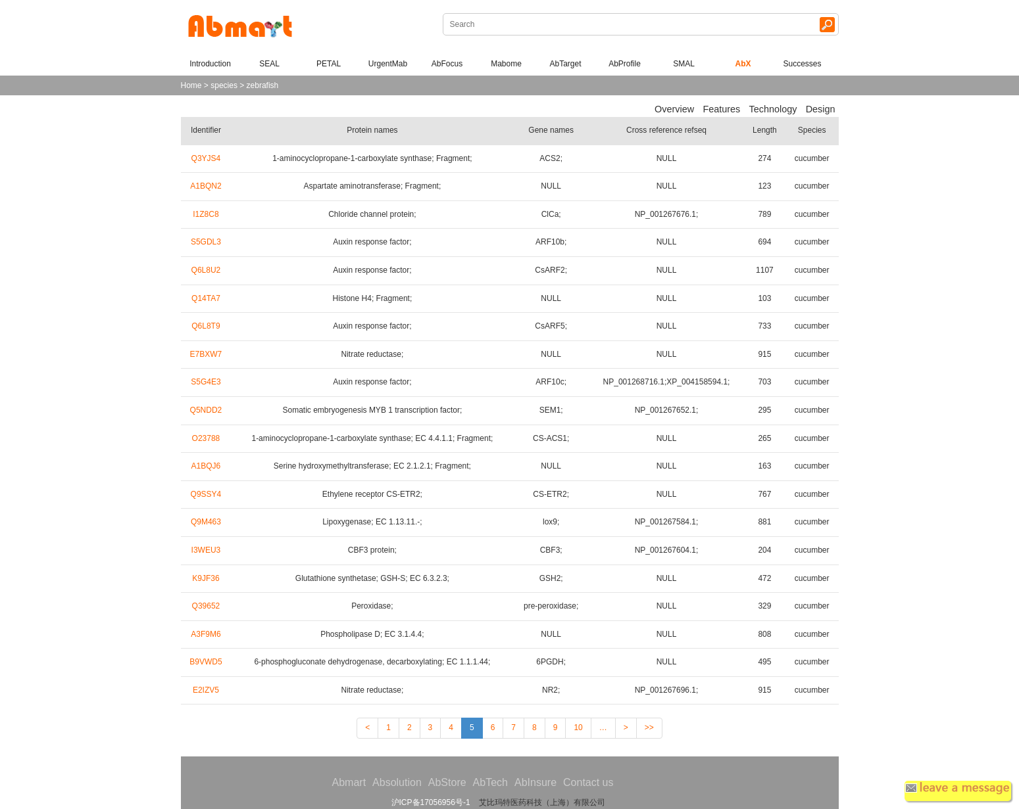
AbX (743, 63)
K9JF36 (205, 578)
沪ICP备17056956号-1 (430, 802)
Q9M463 (206, 521)
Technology (773, 109)
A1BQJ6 (206, 466)
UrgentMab (387, 63)
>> (649, 727)
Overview (674, 109)
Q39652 (206, 606)
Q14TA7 (205, 298)
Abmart (349, 782)
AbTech (490, 782)
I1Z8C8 (205, 214)
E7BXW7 (206, 354)
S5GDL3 (206, 241)
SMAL (684, 63)
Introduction (210, 63)
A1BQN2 (205, 186)
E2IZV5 (206, 690)
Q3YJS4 (206, 158)
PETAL (328, 63)
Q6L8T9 (205, 326)
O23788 (206, 438)
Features (721, 109)
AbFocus (447, 63)
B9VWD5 (205, 661)
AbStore (447, 782)
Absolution (397, 782)
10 (578, 727)
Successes (802, 63)
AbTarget (565, 63)
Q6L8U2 (206, 270)
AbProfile (625, 63)
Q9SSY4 (206, 494)
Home (191, 85)
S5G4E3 (205, 381)
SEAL (269, 63)
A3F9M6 (205, 634)
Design (820, 109)
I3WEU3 (206, 550)
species (224, 85)
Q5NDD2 (206, 410)
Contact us (588, 782)
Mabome (506, 63)
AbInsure (535, 782)
